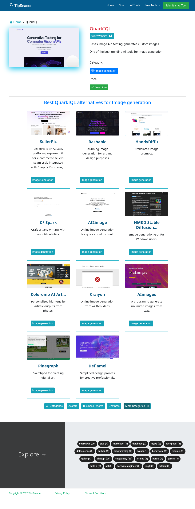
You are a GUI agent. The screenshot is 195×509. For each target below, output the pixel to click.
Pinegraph (48, 366)
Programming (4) (123, 451)
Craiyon (97, 294)
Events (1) (142, 451)
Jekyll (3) (149, 466)
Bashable (97, 141)
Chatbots (114, 405)
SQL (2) (108, 466)
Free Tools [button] (151, 5)
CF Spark (48, 222)
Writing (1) (142, 458)
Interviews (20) (87, 443)
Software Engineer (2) (128, 466)
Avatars (72, 405)
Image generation (92, 179)
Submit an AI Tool (175, 5)
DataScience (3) (84, 451)
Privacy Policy (62, 493)
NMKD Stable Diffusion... (147, 225)
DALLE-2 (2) (95, 466)
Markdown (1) (120, 443)
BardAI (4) (158, 458)
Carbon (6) (103, 451)
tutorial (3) (164, 466)
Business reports (93, 405)
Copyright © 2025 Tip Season (25, 493)
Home (110, 5)
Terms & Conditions (95, 493)
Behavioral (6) (159, 451)
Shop (122, 5)
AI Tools (135, 5)
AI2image (97, 222)
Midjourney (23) (123, 458)
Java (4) (104, 443)
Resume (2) (178, 451)
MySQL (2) (156, 443)
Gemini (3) (173, 458)
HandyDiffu (146, 141)
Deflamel (97, 366)
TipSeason (20, 5)
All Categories (54, 405)
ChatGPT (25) (103, 458)
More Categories (137, 405)
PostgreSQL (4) (173, 443)
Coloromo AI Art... (48, 294)
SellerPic (48, 141)
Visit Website (101, 36)
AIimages (146, 294)
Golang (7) (86, 458)
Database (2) (139, 443)
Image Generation (42, 179)
